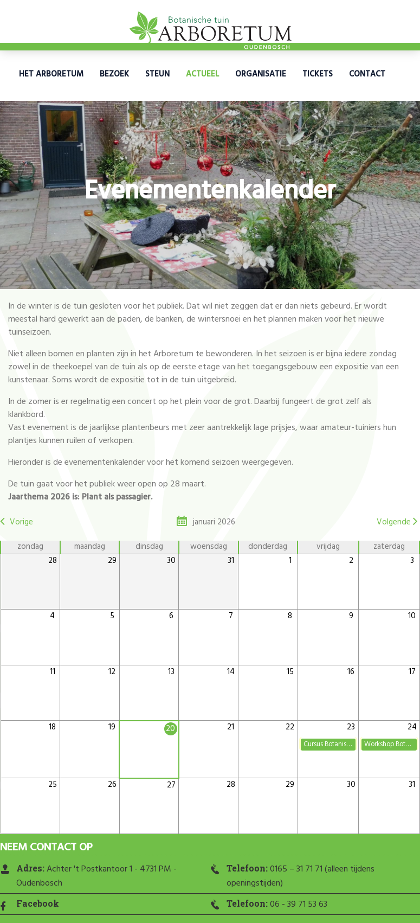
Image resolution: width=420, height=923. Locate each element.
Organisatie (260, 74)
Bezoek (114, 74)
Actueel (202, 74)
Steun (157, 74)
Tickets (317, 74)
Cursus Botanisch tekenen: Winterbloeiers (329, 744)
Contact (367, 74)
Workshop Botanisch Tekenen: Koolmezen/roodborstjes (390, 744)
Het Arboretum (51, 74)
